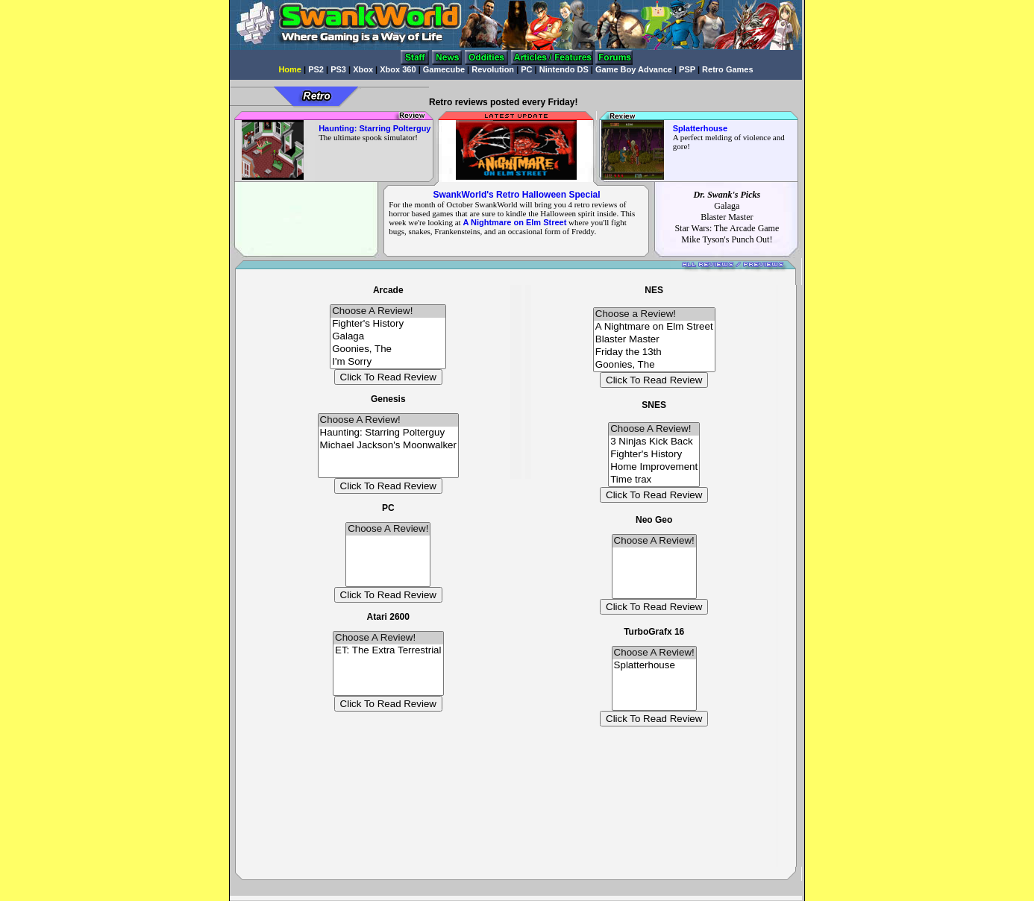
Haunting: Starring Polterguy (388, 433)
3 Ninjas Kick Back (654, 442)
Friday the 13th (654, 352)
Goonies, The (387, 349)
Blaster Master (654, 339)
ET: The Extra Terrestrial (387, 650)
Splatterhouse (654, 665)
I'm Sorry (387, 362)
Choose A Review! (387, 311)
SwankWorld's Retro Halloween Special (516, 194)
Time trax (654, 480)
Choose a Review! (654, 314)
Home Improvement (654, 467)
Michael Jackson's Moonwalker (388, 445)
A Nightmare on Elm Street (654, 327)
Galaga (387, 336)
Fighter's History (387, 324)
